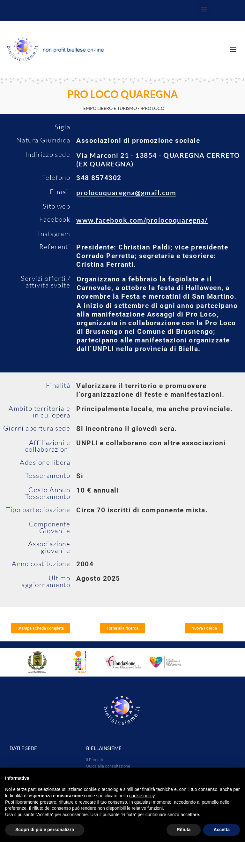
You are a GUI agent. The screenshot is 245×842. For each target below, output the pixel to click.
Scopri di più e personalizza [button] (44, 829)
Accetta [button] (221, 829)
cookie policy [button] (141, 795)
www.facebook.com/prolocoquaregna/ (142, 220)
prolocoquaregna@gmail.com (126, 192)
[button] (203, 9)
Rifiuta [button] (184, 829)
